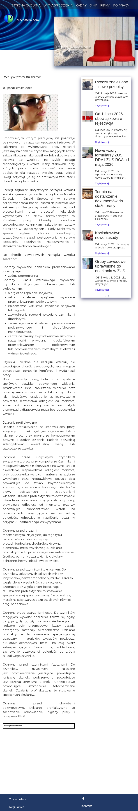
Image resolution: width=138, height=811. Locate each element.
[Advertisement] (69, 298)
